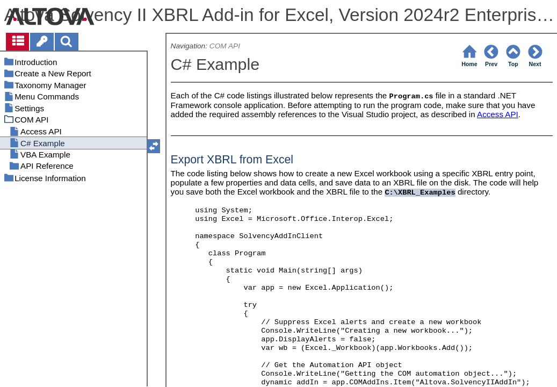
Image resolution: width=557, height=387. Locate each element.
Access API (497, 114)
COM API (224, 46)
